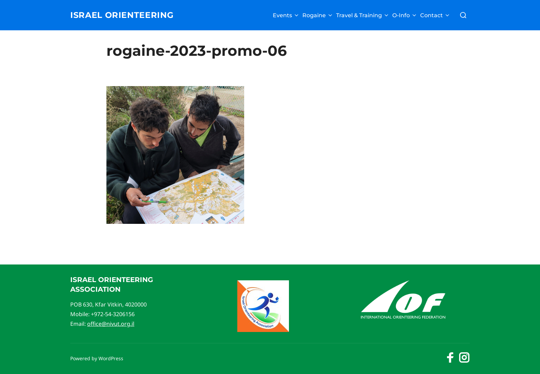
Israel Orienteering (127, 15)
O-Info (404, 15)
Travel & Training (363, 15)
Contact (435, 15)
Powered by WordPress (96, 358)
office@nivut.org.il (110, 324)
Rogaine (317, 15)
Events (286, 15)
